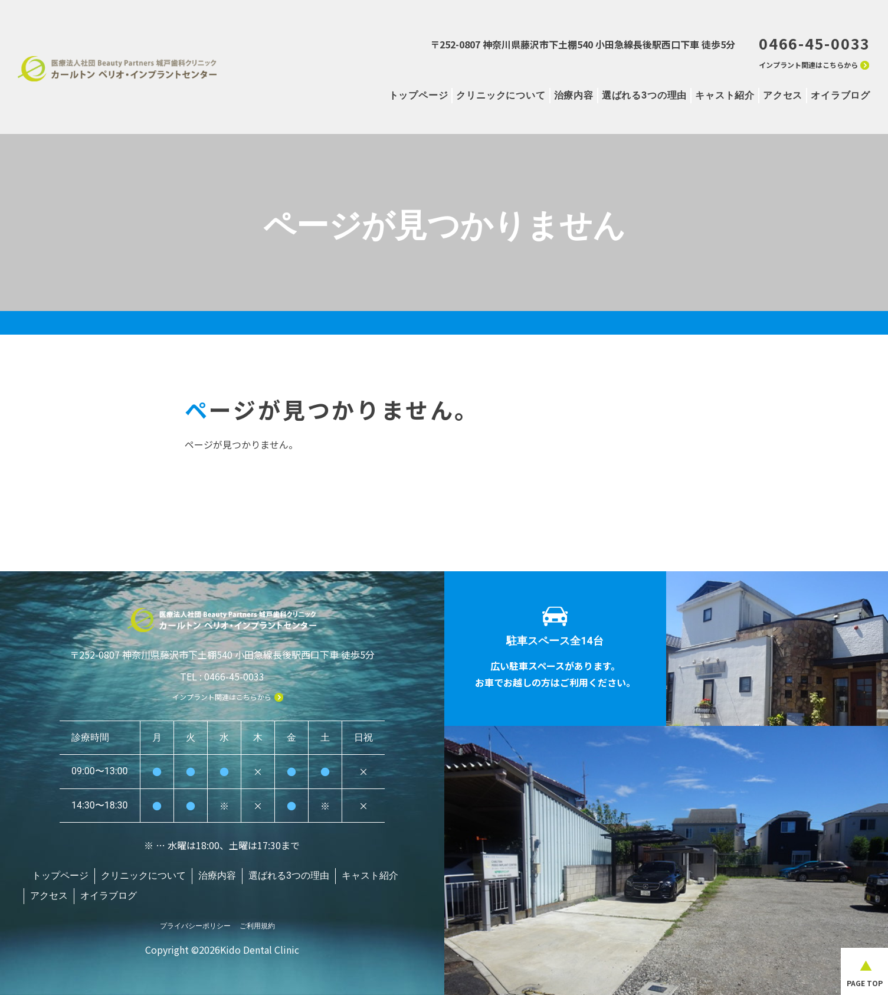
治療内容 (574, 95)
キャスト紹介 (725, 95)
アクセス (782, 95)
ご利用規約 (257, 921)
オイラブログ (840, 95)
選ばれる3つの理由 (644, 95)
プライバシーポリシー (195, 921)
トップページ (418, 95)
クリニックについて (500, 95)
